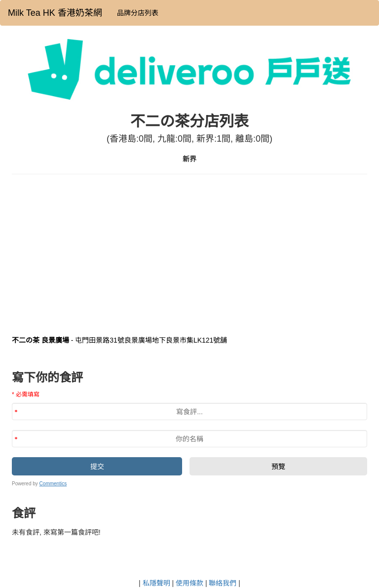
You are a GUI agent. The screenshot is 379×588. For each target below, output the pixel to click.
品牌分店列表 (137, 13)
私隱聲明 (156, 583)
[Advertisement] (189, 253)
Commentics (53, 483)
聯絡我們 (222, 583)
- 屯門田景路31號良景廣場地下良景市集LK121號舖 (119, 340)
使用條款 (189, 583)
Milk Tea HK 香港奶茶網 (55, 13)
